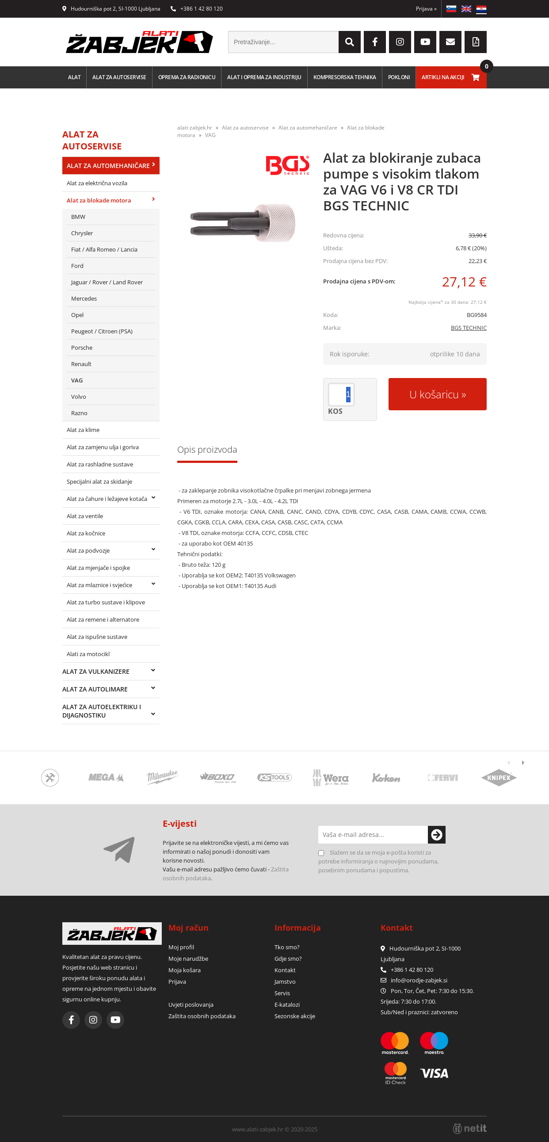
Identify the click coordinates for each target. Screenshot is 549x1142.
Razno (79, 413)
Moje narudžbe (188, 958)
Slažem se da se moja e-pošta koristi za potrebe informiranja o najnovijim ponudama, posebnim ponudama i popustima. (378, 861)
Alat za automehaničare (108, 165)
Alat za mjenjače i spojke (98, 568)
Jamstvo (285, 981)
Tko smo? (287, 947)
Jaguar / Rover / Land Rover (107, 282)
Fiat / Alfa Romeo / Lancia (104, 249)
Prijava (426, 8)
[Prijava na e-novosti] (437, 835)
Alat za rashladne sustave (100, 464)
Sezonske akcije (294, 1016)
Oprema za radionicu (187, 77)
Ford (77, 266)
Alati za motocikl (88, 654)
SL (451, 9)
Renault (81, 364)
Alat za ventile (85, 516)
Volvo (78, 397)
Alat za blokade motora (99, 200)
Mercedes (84, 298)
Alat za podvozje (88, 550)
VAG (77, 380)
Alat (74, 77)
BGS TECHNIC (469, 328)
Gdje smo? (288, 958)
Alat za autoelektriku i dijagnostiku (101, 711)
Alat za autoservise (119, 77)
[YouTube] (425, 42)
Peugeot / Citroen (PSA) (102, 331)
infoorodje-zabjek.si (419, 980)
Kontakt (285, 970)
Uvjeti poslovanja (191, 1004)
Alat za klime (83, 430)
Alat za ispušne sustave (97, 637)
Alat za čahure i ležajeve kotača (107, 499)
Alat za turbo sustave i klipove (106, 602)
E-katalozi (287, 1004)
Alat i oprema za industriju (264, 77)
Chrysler (82, 233)
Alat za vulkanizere (96, 671)
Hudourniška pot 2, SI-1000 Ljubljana (111, 8)
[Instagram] (400, 42)
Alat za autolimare (95, 689)
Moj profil (181, 947)
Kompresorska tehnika (344, 77)
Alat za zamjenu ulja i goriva (103, 447)
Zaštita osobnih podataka (202, 1016)
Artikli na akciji (443, 77)
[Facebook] (375, 42)
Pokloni (399, 77)
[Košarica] (476, 77)
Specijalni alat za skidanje (99, 481)
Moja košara (184, 970)
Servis (282, 993)
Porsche (81, 347)
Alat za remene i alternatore (103, 619)
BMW (78, 217)
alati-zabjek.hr (194, 127)
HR (481, 9)
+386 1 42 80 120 (197, 8)
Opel (77, 315)
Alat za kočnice (86, 533)
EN (466, 9)
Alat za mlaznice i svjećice (99, 585)
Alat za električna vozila (97, 183)
